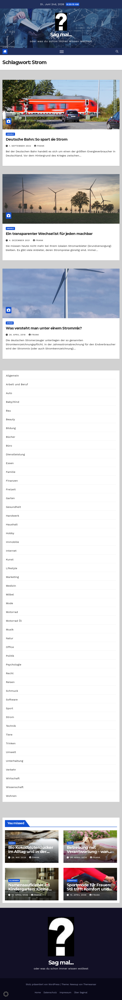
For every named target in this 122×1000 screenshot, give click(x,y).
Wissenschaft (15, 787)
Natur (9, 638)
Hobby (10, 533)
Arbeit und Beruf (17, 384)
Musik (10, 629)
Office (10, 647)
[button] (117, 51)
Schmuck (12, 690)
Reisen (10, 682)
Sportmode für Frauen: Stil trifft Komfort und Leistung (89, 889)
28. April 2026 (79, 857)
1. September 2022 (20, 146)
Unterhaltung (14, 760)
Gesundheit (13, 507)
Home (38, 992)
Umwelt (10, 134)
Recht (10, 673)
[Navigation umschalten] (61, 51)
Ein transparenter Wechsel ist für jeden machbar (49, 233)
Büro (9, 445)
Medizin (11, 585)
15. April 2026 (78, 895)
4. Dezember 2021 (20, 240)
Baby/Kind (12, 401)
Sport (9, 708)
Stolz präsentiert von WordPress (43, 984)
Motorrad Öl (14, 620)
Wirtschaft (13, 778)
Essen (10, 463)
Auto (9, 393)
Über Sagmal (80, 992)
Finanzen (12, 480)
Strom (10, 323)
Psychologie (13, 664)
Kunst (10, 559)
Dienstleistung (15, 454)
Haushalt (12, 524)
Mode (9, 603)
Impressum (65, 992)
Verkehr (11, 769)
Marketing (12, 577)
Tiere (9, 734)
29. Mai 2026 (19, 857)
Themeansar (89, 984)
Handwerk (12, 515)
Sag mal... (61, 35)
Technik (11, 725)
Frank (39, 146)
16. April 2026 (20, 895)
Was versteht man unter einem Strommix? (44, 328)
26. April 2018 (17, 335)
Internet (11, 550)
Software (12, 699)
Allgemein (12, 375)
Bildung (11, 428)
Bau (8, 410)
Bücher (10, 436)
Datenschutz (50, 992)
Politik (10, 655)
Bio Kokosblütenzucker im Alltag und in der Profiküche (30, 851)
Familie (10, 471)
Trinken (11, 743)
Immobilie (12, 542)
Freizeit (11, 489)
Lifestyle (11, 568)
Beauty (10, 419)
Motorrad (12, 612)
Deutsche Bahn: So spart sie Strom (36, 139)
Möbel (10, 594)
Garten (10, 498)
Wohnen (11, 795)
